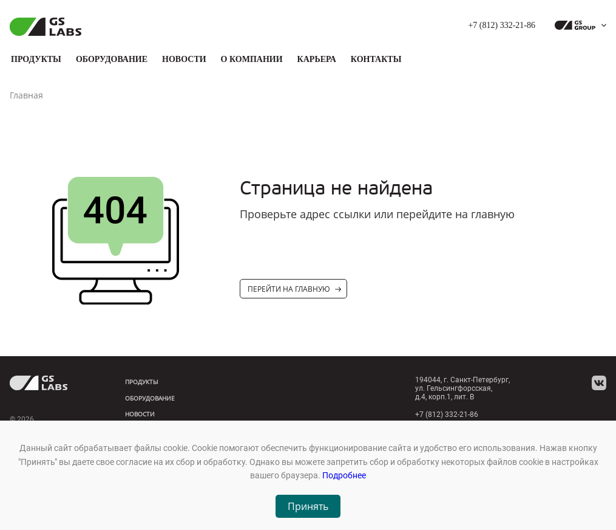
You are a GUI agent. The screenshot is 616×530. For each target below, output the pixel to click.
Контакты (376, 59)
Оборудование (111, 59)
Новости (184, 59)
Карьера (316, 59)
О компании (252, 59)
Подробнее (344, 475)
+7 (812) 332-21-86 (501, 25)
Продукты (36, 59)
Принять (308, 506)
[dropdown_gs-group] (577, 25)
